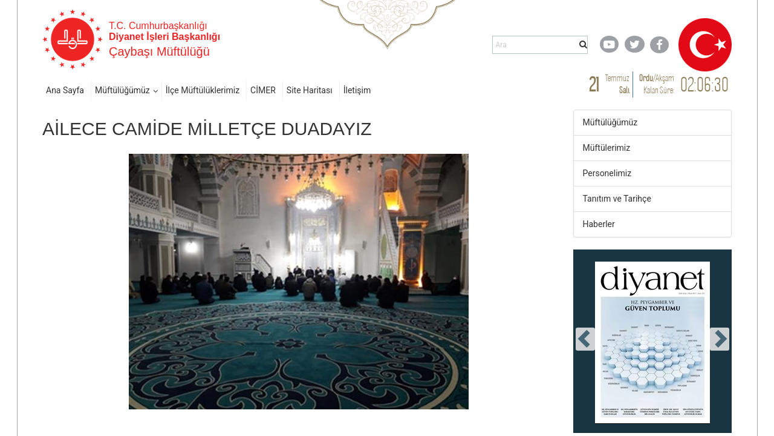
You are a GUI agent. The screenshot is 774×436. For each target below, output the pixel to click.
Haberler (599, 224)
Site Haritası (310, 90)
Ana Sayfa (65, 90)
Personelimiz (607, 173)
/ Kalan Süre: (656, 84)
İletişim (357, 90)
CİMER (263, 90)
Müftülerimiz (607, 148)
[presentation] (585, 339)
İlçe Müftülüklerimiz (202, 90)
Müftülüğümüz (122, 90)
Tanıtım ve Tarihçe (617, 198)
